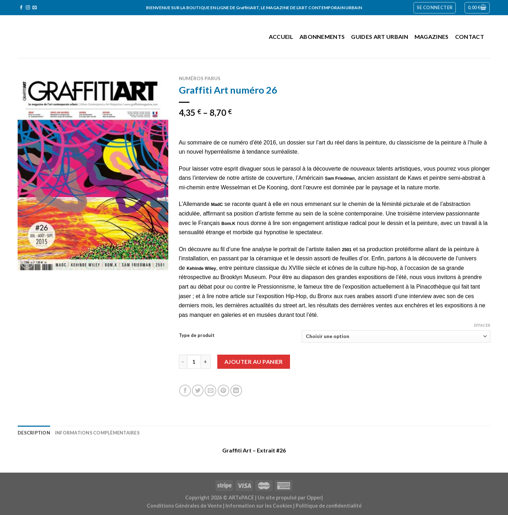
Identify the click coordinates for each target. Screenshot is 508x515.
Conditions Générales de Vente (184, 506)
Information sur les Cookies (258, 506)
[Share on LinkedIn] (236, 390)
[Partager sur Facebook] (185, 390)
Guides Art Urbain (379, 36)
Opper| (315, 498)
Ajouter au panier (253, 361)
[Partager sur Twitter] (198, 390)
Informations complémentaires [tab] (97, 433)
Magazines (432, 36)
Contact (469, 36)
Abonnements (322, 36)
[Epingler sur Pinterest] (223, 390)
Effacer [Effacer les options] (482, 325)
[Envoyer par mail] (210, 390)
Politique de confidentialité (329, 506)
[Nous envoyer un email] (34, 7)
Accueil (281, 36)
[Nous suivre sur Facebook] (21, 7)
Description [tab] (34, 433)
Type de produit (196, 335)
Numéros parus (199, 78)
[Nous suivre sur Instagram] (28, 7)
